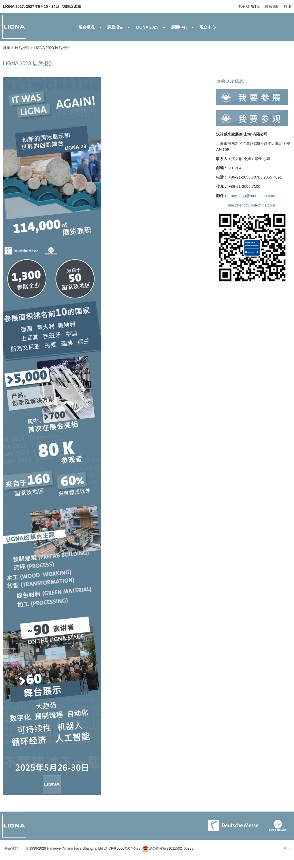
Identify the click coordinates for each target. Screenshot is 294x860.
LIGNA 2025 (147, 27)
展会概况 (86, 27)
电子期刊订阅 (249, 6)
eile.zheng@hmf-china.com (251, 205)
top (287, 848)
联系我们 (272, 6)
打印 (287, 6)
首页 (6, 48)
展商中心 (179, 27)
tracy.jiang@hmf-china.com (252, 196)
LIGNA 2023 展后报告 (52, 48)
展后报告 (115, 27)
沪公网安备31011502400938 (167, 848)
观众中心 (207, 27)
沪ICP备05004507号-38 (122, 848)
